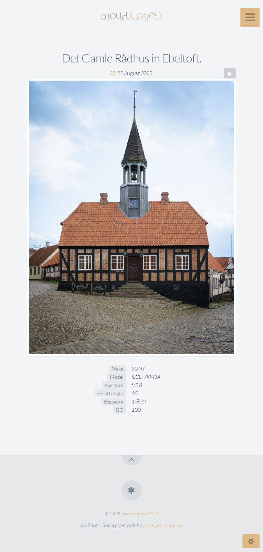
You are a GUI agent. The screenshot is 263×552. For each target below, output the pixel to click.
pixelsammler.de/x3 (140, 513)
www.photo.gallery (163, 525)
